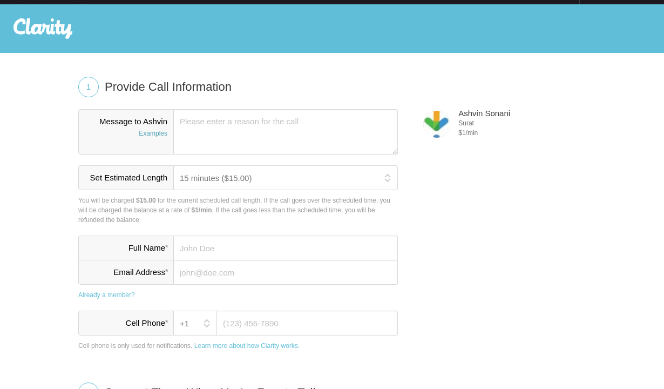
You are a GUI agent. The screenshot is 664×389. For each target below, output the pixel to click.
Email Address (140, 280)
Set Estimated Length (128, 186)
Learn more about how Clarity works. (247, 354)
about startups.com (618, 7)
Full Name (148, 256)
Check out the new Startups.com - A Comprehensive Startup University (462, 7)
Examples (153, 142)
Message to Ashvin (126, 136)
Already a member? (106, 303)
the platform (61, 6)
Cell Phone (147, 331)
